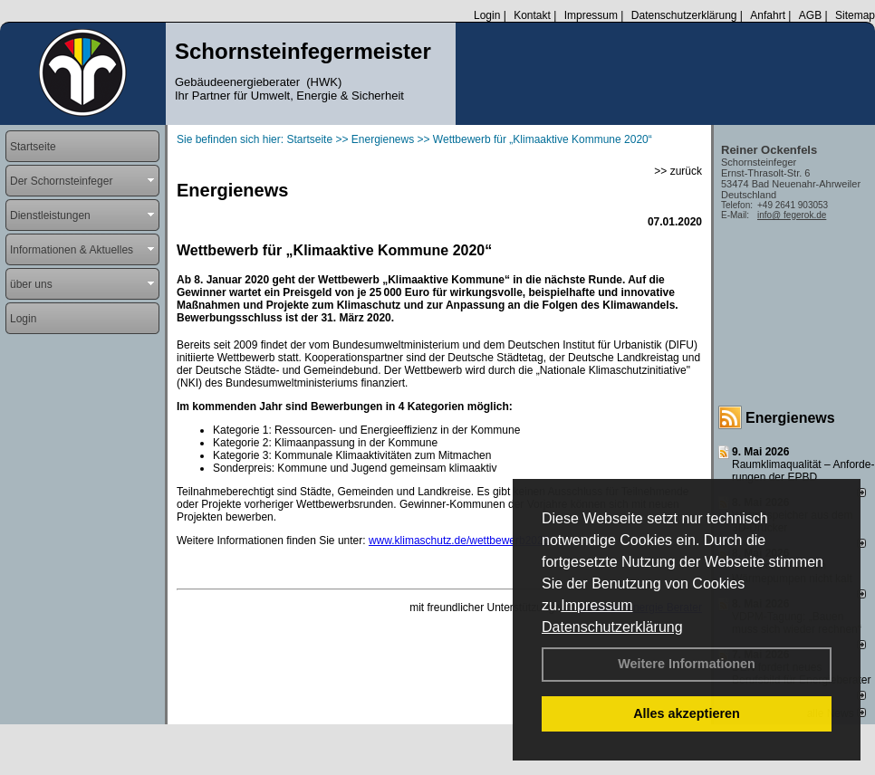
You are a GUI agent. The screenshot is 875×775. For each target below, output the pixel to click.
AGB (810, 15)
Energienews (790, 418)
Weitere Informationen (686, 663)
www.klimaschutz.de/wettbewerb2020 (459, 540)
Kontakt (532, 15)
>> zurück (678, 171)
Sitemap (855, 15)
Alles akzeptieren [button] (686, 713)
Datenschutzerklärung (612, 627)
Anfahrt (767, 15)
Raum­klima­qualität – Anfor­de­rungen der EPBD (803, 470)
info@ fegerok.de (791, 215)
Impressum (596, 605)
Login (487, 15)
